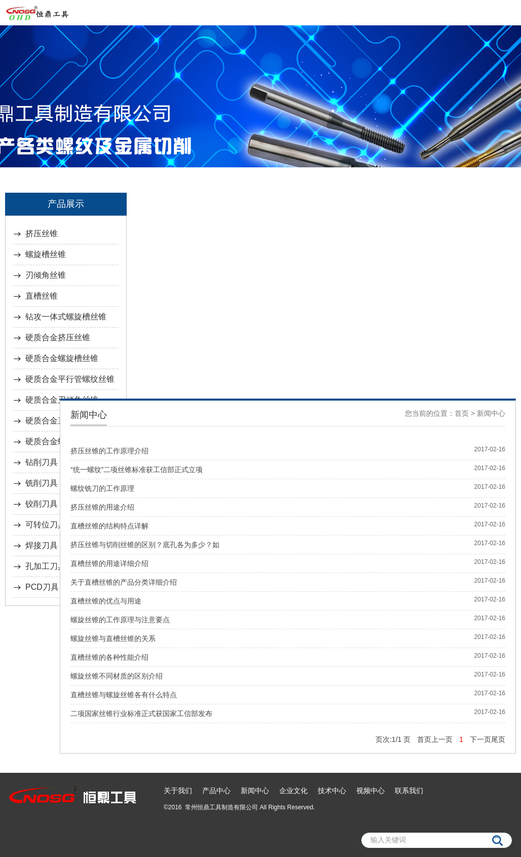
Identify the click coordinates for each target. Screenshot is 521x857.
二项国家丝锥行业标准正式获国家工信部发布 (141, 713)
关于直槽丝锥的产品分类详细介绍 (123, 582)
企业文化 (293, 791)
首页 (462, 413)
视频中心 (370, 791)
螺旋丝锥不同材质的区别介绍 (116, 676)
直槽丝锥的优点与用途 (105, 601)
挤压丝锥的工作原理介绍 (109, 451)
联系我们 (409, 791)
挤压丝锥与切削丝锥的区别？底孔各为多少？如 (144, 545)
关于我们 (178, 791)
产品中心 (216, 791)
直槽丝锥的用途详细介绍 (109, 563)
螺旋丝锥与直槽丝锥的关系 (113, 638)
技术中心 (332, 791)
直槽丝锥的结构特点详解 (109, 526)
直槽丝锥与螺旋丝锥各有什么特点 (123, 695)
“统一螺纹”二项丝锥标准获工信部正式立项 (136, 470)
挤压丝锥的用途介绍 (102, 507)
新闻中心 (491, 413)
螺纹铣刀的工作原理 (102, 488)
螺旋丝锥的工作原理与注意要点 (120, 620)
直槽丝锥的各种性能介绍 (109, 657)
